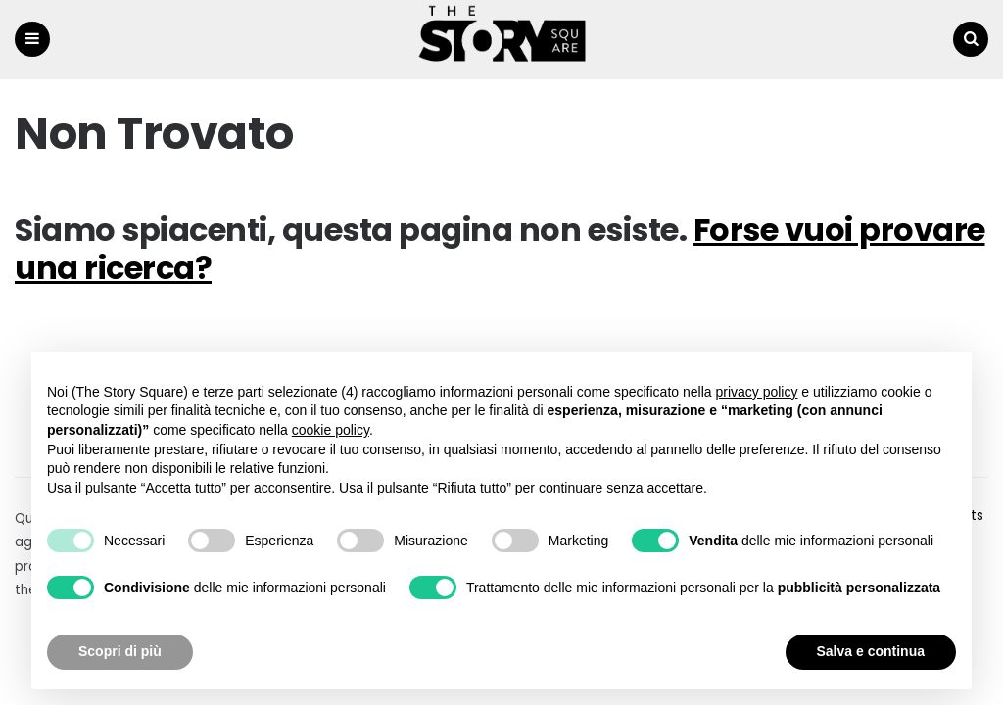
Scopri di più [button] (120, 651)
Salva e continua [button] (871, 651)
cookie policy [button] (330, 430)
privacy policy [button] (756, 392)
